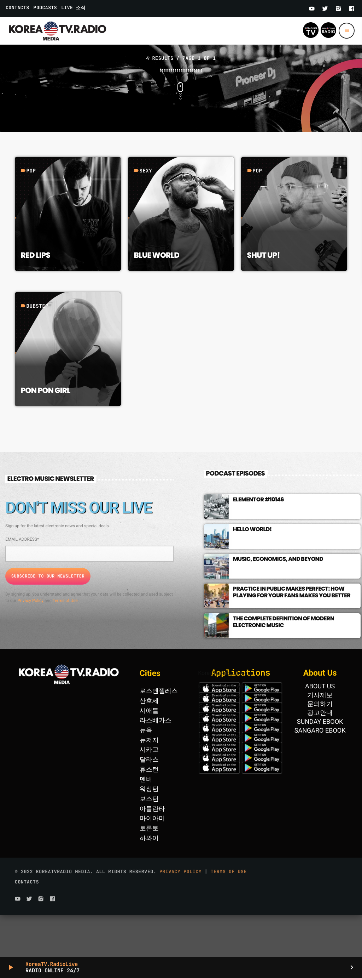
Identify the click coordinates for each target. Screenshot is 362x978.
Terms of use (229, 913)
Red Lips (35, 296)
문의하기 (320, 745)
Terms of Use (65, 641)
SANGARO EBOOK (320, 772)
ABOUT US (320, 728)
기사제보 (320, 736)
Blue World (156, 296)
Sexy (145, 212)
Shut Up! (263, 296)
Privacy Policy (30, 641)
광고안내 (320, 754)
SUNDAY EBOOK (320, 763)
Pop (31, 212)
